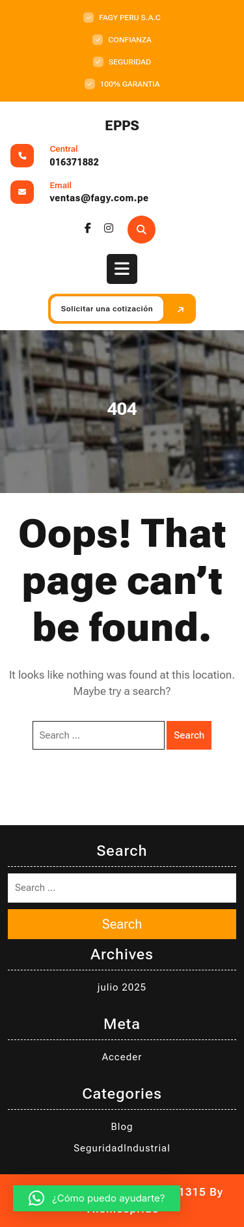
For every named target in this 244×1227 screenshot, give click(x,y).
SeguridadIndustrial (122, 1148)
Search (189, 735)
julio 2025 (122, 987)
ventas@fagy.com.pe (99, 198)
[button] (96, 1198)
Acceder (122, 1057)
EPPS (122, 126)
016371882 (75, 162)
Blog (122, 1127)
